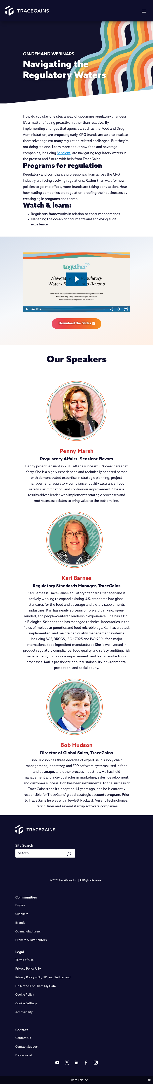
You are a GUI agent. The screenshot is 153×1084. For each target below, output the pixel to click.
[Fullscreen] (126, 309)
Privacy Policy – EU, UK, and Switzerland (43, 977)
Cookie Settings (26, 1003)
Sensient (64, 153)
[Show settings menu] (119, 309)
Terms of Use (24, 960)
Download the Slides (75, 323)
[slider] (72, 309)
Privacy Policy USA (28, 968)
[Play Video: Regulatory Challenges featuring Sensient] (76, 279)
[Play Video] (26, 309)
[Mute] (111, 309)
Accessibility (24, 1012)
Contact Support (26, 1046)
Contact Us (23, 1038)
